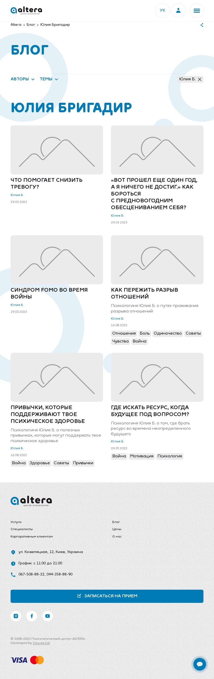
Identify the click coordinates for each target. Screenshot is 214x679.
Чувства (120, 341)
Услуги (16, 522)
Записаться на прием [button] (107, 595)
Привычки (83, 463)
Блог (116, 522)
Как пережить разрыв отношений (144, 294)
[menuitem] (56, 522)
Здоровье (40, 463)
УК (162, 10)
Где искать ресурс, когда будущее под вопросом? (150, 411)
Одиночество (168, 333)
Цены (116, 529)
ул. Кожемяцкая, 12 (36, 552)
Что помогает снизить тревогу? (46, 184)
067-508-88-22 (31, 575)
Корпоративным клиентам (32, 536)
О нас (117, 536)
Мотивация (141, 456)
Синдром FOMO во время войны (49, 294)
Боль (145, 333)
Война (139, 341)
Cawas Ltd (41, 643)
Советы (193, 333)
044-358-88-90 (59, 575)
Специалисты (22, 529)
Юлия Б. (190, 79)
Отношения (124, 333)
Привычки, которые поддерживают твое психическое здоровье (48, 414)
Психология (169, 456)
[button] (196, 10)
